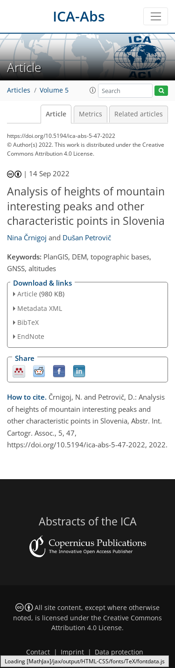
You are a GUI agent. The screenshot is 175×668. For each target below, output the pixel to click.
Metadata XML (39, 308)
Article (56, 114)
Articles (18, 90)
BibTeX (28, 322)
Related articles (138, 114)
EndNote (30, 336)
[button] (93, 90)
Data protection (119, 652)
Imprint (72, 652)
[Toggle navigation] (155, 16)
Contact (38, 652)
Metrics (90, 114)
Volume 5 (54, 90)
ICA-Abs (79, 16)
